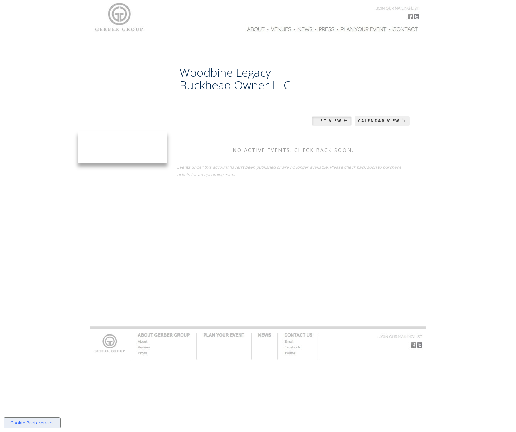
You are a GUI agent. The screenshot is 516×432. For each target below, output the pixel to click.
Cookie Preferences (32, 422)
